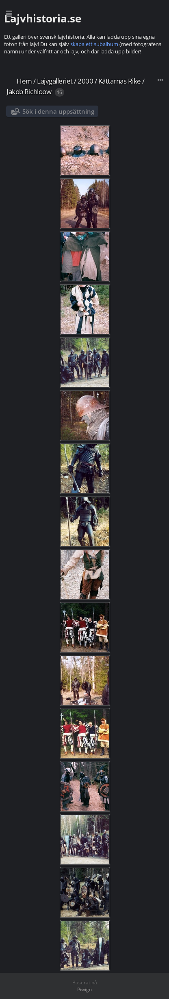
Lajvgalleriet (55, 81)
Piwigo (84, 989)
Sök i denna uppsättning (58, 111)
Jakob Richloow (28, 91)
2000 (85, 81)
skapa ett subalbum (94, 44)
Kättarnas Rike (119, 81)
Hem (24, 81)
